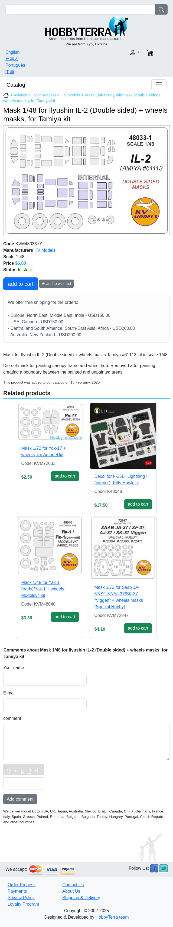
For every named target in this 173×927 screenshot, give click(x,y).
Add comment (20, 799)
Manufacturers (18, 250)
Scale (9, 256)
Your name (13, 667)
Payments (17, 891)
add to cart (21, 284)
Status (10, 269)
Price (8, 263)
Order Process (21, 884)
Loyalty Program (23, 904)
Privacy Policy (21, 897)
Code (8, 243)
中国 (9, 71)
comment (12, 718)
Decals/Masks (44, 95)
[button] (115, 52)
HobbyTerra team (112, 917)
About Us (71, 891)
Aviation (20, 95)
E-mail (9, 693)
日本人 (11, 58)
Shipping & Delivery (81, 897)
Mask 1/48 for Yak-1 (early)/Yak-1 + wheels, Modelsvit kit (43, 589)
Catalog (15, 85)
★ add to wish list (56, 283)
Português (15, 65)
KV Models (70, 95)
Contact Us (73, 884)
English (12, 52)
